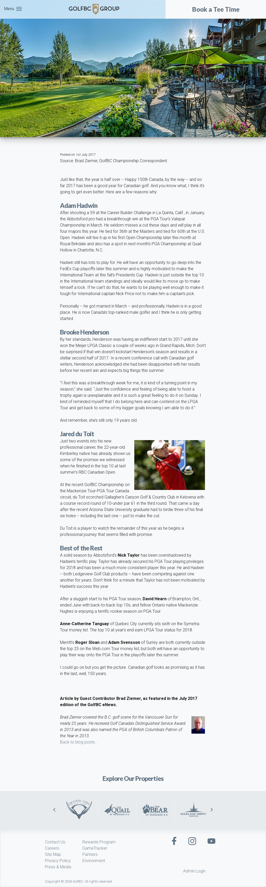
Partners (90, 854)
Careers (52, 848)
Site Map (53, 854)
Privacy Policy (58, 860)
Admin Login (194, 871)
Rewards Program (99, 842)
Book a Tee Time (216, 9)
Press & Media (58, 866)
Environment (93, 860)
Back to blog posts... (79, 742)
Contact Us (55, 842)
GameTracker (94, 848)
